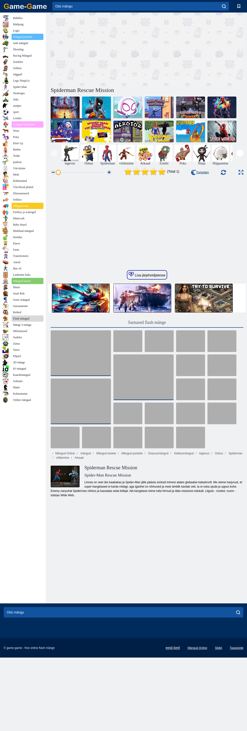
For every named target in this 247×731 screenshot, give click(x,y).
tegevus (203, 527)
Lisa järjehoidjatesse (147, 348)
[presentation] (54, 153)
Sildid (218, 721)
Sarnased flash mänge (147, 395)
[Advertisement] (98, 49)
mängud (85, 527)
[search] (224, 6)
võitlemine (62, 531)
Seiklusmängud (183, 527)
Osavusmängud (157, 527)
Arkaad (79, 531)
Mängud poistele (132, 527)
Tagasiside (236, 721)
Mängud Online (65, 527)
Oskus (218, 527)
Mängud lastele (106, 527)
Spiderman (235, 527)
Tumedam (200, 172)
